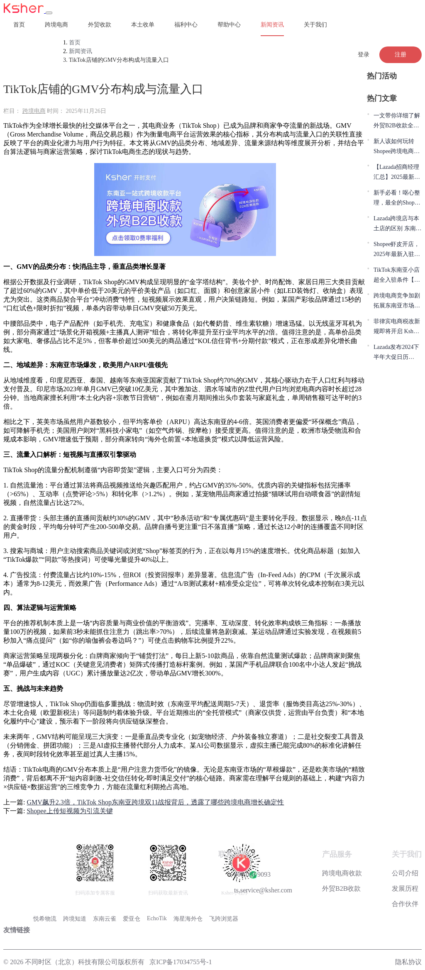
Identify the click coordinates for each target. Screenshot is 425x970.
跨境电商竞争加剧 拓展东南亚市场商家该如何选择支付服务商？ (397, 301)
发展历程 (405, 888)
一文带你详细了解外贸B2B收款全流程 (397, 121)
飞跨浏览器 (223, 919)
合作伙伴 (405, 903)
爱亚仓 (131, 919)
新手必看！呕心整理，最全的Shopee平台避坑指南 (397, 199)
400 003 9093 (244, 873)
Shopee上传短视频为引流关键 (69, 810)
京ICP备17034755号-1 (180, 961)
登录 (363, 54)
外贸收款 (99, 25)
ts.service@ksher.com (255, 889)
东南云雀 (104, 919)
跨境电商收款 (342, 873)
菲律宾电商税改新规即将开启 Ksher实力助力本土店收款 (397, 327)
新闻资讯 (272, 25)
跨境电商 (56, 25)
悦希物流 (44, 919)
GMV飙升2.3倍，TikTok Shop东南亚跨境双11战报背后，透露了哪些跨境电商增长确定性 (155, 802)
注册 (400, 54)
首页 (19, 25)
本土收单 (142, 25)
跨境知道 (74, 919)
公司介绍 (405, 873)
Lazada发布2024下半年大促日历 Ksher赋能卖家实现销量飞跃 (396, 353)
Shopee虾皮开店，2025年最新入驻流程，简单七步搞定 (397, 250)
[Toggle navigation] (49, 13)
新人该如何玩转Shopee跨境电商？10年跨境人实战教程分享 (397, 147)
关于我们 (315, 25)
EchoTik (157, 918)
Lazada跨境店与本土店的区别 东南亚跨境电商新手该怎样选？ (398, 224)
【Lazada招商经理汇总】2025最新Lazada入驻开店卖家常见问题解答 (396, 173)
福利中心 (186, 25)
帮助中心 (229, 25)
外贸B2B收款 (341, 888)
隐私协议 (408, 961)
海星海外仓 (188, 919)
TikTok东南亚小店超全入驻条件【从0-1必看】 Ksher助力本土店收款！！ (397, 276)
